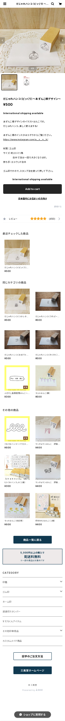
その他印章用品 (11, 631)
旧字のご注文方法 (32, 656)
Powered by (32, 690)
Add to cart (32, 189)
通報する (58, 206)
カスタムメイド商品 (12, 640)
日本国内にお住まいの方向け (32, 198)
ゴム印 (6, 592)
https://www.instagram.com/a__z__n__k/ (25, 139)
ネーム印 (7, 601)
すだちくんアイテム (12, 621)
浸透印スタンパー (11, 611)
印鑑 (5, 582)
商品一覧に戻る (32, 539)
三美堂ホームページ (32, 670)
